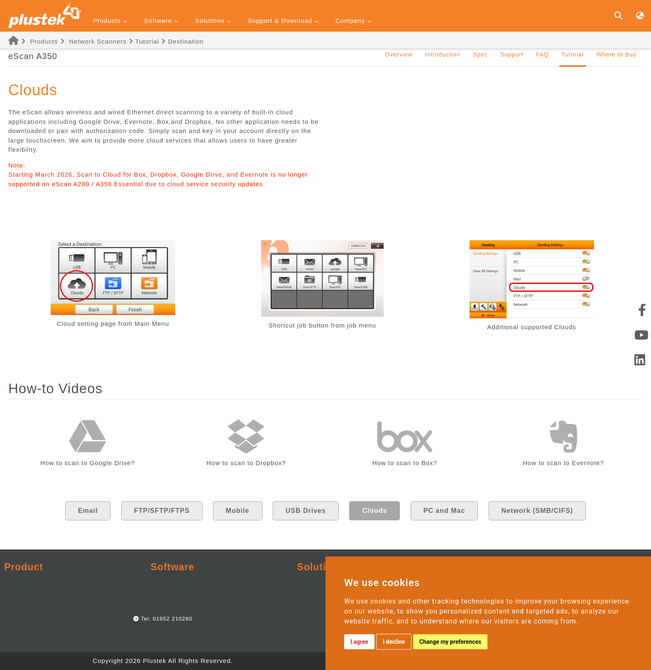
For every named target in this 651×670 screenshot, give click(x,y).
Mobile (238, 510)
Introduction (442, 54)
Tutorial (144, 41)
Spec (480, 54)
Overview (398, 54)
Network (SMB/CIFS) (537, 510)
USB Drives (306, 510)
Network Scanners (98, 41)
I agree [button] (359, 641)
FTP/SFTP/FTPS (162, 510)
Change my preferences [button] (450, 641)
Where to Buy (616, 54)
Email (88, 510)
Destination (182, 41)
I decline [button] (394, 641)
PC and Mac (444, 510)
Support (512, 54)
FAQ (542, 54)
